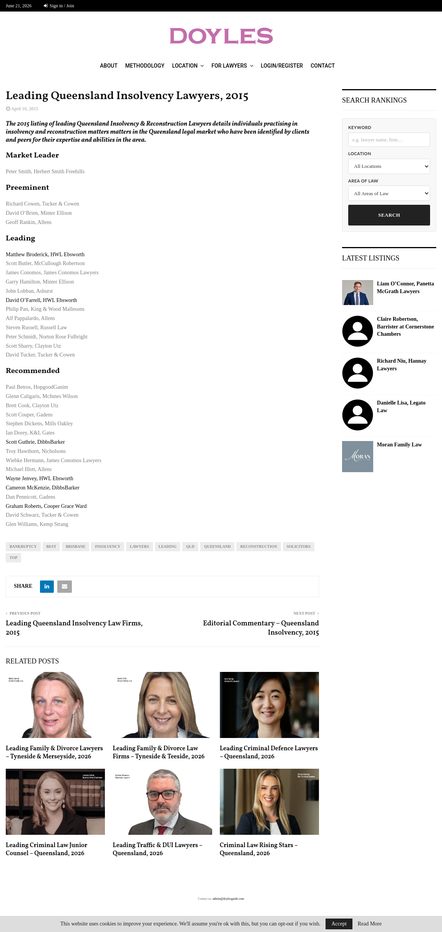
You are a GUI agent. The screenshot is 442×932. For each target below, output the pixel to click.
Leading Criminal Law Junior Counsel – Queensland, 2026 (46, 849)
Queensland (217, 546)
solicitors (299, 546)
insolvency (107, 546)
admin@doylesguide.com (228, 898)
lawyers (139, 546)
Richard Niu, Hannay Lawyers (402, 364)
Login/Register (282, 66)
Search (389, 215)
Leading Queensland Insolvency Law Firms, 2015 (74, 628)
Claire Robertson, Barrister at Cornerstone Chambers (405, 326)
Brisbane (75, 546)
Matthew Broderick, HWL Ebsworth (45, 254)
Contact (323, 66)
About (108, 66)
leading (168, 546)
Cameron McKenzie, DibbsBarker (43, 488)
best (51, 546)
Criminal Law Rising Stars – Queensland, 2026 (259, 849)
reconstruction (258, 546)
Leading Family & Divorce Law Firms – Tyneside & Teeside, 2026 (158, 753)
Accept (339, 924)
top (13, 558)
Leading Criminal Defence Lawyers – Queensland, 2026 (269, 753)
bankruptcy (23, 546)
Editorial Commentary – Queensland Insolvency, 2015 (261, 628)
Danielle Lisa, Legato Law (401, 406)
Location (185, 66)
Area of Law (363, 180)
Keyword (359, 127)
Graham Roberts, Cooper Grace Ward (46, 506)
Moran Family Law (399, 445)
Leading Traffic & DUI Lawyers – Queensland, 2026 (158, 849)
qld (190, 546)
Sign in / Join (59, 5)
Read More (369, 924)
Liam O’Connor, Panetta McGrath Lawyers (405, 287)
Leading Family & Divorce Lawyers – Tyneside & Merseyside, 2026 (54, 753)
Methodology (145, 66)
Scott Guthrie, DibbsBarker (35, 442)
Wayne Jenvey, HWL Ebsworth (39, 478)
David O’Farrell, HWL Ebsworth (41, 300)
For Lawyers (229, 66)
